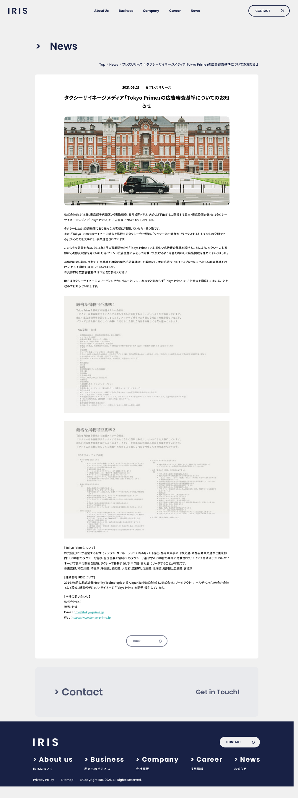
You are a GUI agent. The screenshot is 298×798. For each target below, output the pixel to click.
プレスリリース (132, 64)
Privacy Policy (43, 779)
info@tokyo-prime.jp (89, 612)
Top (102, 64)
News (113, 64)
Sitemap (67, 779)
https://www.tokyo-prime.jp (91, 617)
